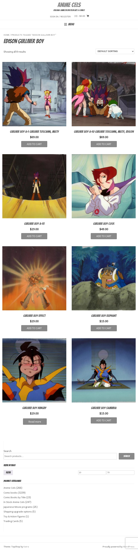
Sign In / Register (60, 16)
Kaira (26, 546)
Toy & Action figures (14, 516)
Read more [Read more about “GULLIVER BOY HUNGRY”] (35, 421)
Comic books (10, 492)
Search (8, 451)
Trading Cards (11, 521)
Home (6, 34)
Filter (8, 472)
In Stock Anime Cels (14, 502)
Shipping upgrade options (18, 511)
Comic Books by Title (15, 497)
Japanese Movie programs (18, 506)
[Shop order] (115, 51)
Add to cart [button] (34, 144)
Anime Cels (69, 5)
